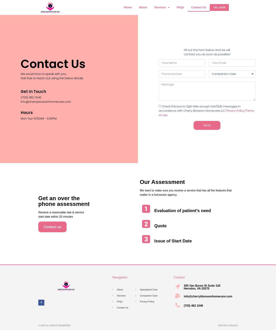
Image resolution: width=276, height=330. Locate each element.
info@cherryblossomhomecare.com (208, 296)
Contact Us (198, 7)
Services (162, 7)
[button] (219, 7)
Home (128, 7)
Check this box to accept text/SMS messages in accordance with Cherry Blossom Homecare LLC (206, 110)
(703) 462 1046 (193, 305)
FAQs (180, 7)
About (143, 7)
